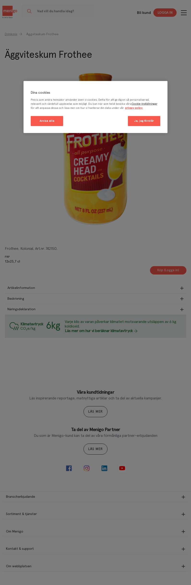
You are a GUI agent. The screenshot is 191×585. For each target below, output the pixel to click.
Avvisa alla (47, 121)
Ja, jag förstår (144, 121)
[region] (95, 107)
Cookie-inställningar (144, 103)
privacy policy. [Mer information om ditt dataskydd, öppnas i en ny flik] (134, 108)
